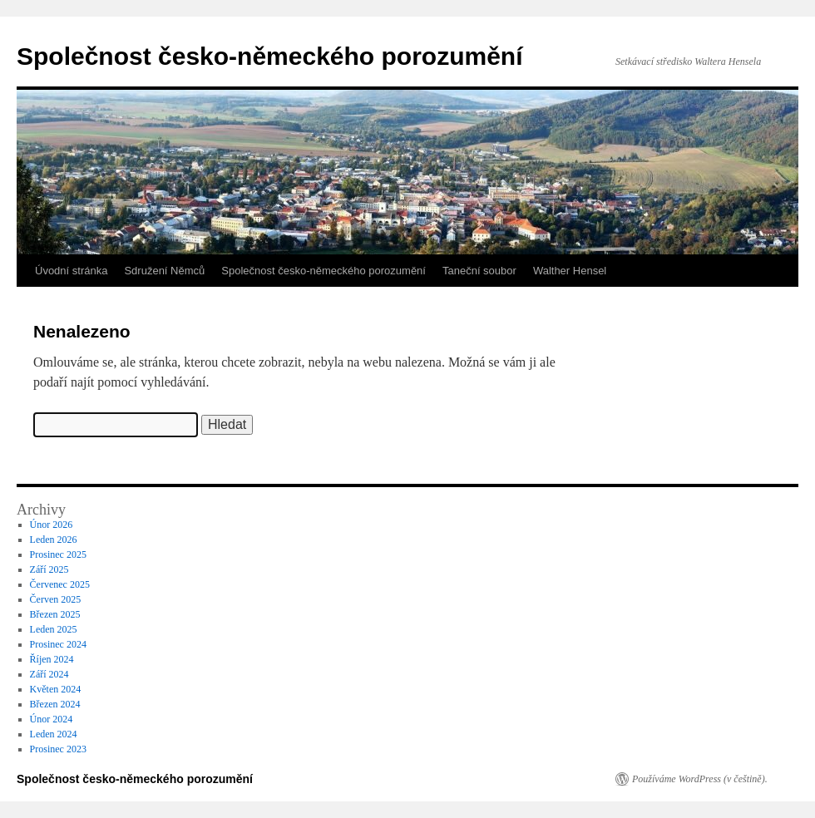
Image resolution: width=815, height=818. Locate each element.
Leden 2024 (53, 734)
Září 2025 (49, 569)
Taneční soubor (479, 270)
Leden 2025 (53, 629)
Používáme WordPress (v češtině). (700, 779)
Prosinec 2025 (58, 554)
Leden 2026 (53, 539)
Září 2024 (49, 674)
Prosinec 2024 (58, 644)
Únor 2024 (51, 719)
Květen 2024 (56, 689)
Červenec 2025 (60, 584)
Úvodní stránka (71, 270)
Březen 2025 (55, 614)
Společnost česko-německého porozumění (269, 56)
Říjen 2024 (52, 659)
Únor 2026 (51, 524)
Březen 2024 (55, 704)
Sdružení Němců (164, 270)
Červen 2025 (56, 599)
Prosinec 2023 (58, 749)
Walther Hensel (569, 270)
